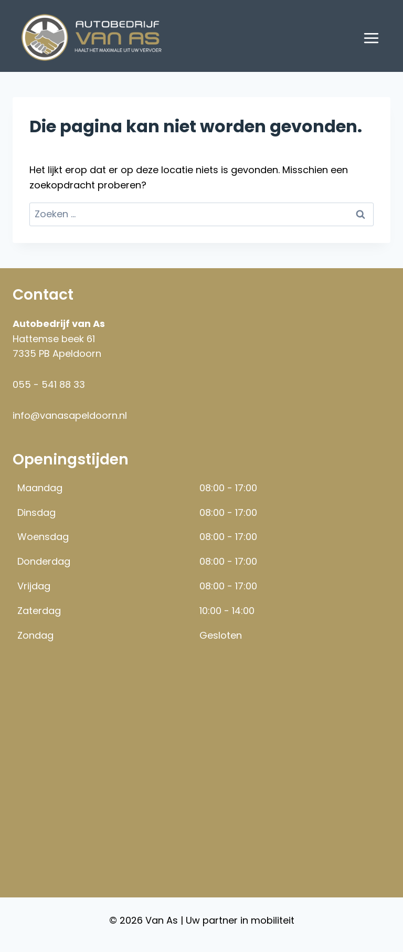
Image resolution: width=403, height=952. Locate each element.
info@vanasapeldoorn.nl (70, 415)
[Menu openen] (371, 37)
